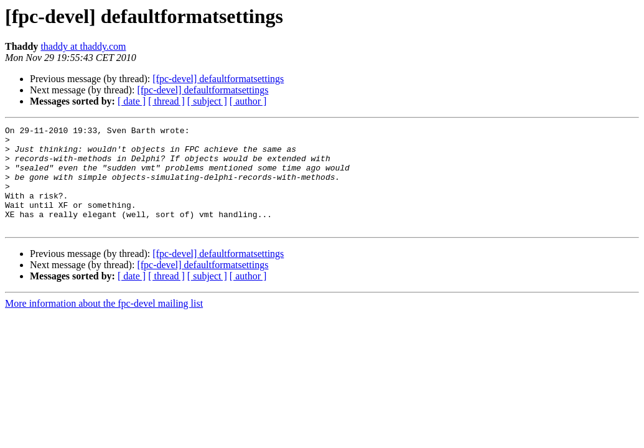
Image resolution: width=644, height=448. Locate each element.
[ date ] (132, 101)
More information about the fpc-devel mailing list (104, 324)
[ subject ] (207, 101)
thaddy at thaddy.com (83, 46)
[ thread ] (166, 101)
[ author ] (248, 101)
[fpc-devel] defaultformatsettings (218, 78)
